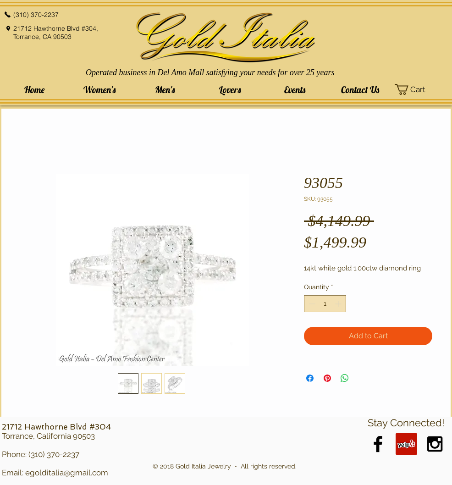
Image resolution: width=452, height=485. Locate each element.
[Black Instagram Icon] (435, 444)
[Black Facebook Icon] (378, 444)
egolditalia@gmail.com (66, 472)
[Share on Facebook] (309, 378)
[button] (99, 90)
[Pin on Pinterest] (327, 378)
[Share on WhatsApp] (344, 378)
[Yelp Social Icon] (406, 444)
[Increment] (339, 304)
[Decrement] (311, 304)
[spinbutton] (325, 304)
